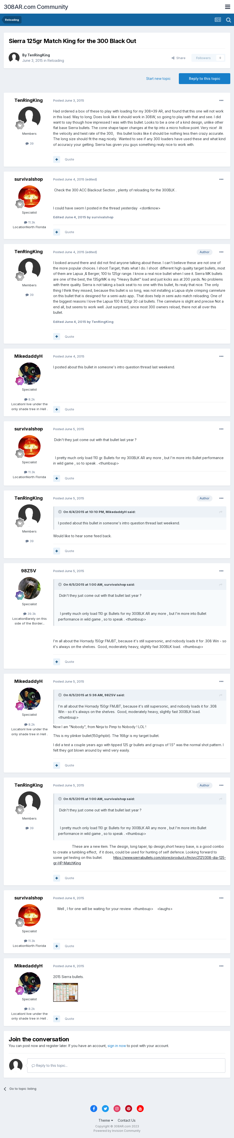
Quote (69, 159)
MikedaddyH (28, 356)
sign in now (117, 1046)
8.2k (29, 399)
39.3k (29, 614)
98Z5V (28, 570)
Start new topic (158, 78)
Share (179, 58)
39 (29, 143)
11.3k (29, 222)
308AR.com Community (36, 6)
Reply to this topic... (50, 1065)
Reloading (55, 60)
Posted (68, 100)
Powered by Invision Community (117, 1131)
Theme (105, 1120)
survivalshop (28, 179)
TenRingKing (38, 55)
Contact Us (127, 1120)
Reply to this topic (204, 78)
